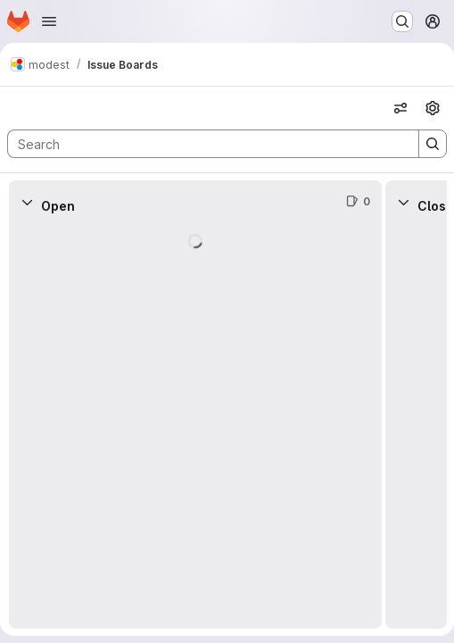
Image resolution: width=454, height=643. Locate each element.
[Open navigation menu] (49, 21)
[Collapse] (26, 202)
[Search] (204, 143)
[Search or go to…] (402, 21)
